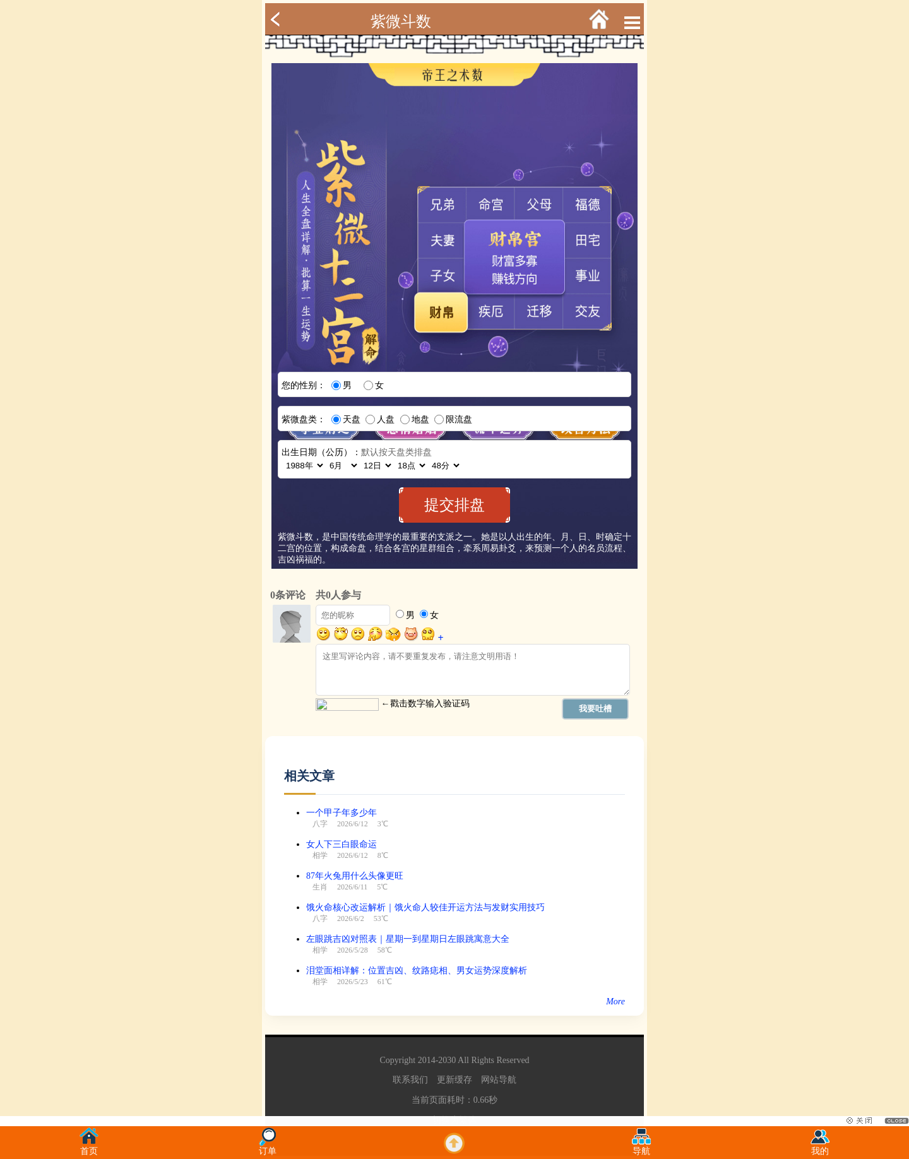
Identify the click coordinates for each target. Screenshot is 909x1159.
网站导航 (498, 1080)
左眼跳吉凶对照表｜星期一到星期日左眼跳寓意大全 (407, 939)
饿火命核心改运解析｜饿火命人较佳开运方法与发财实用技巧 (425, 907)
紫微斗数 (401, 21)
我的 (820, 1147)
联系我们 (410, 1080)
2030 (447, 1060)
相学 (320, 855)
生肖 (320, 887)
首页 (89, 1147)
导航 (641, 1147)
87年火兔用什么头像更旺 (354, 876)
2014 (427, 1060)
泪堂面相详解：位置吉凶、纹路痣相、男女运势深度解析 (416, 970)
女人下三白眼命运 (341, 844)
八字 (320, 823)
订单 (267, 1147)
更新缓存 (454, 1080)
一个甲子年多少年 (341, 812)
